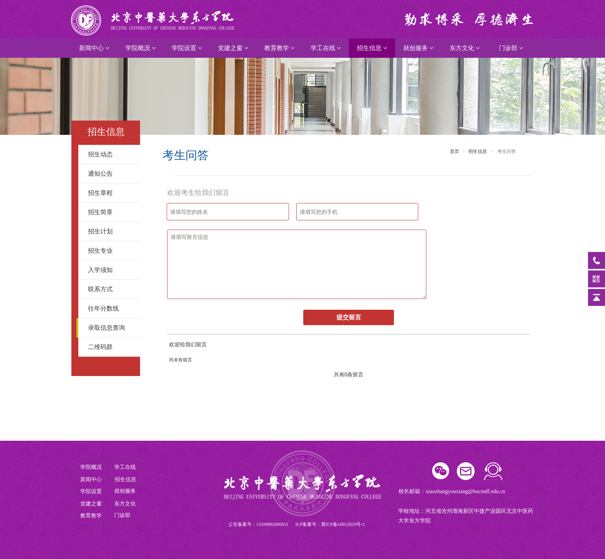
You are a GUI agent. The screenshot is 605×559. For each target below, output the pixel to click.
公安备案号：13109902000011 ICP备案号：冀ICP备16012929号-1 (296, 524)
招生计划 (111, 231)
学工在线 (326, 48)
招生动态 (111, 154)
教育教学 (279, 48)
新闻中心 (94, 48)
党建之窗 (233, 48)
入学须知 (111, 270)
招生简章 (111, 212)
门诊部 (511, 48)
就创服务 (418, 48)
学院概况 (140, 48)
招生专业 (111, 250)
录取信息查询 (111, 327)
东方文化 (465, 48)
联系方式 (111, 289)
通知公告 (111, 173)
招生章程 (111, 193)
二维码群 (111, 347)
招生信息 (372, 48)
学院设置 (187, 48)
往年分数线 (111, 308)
